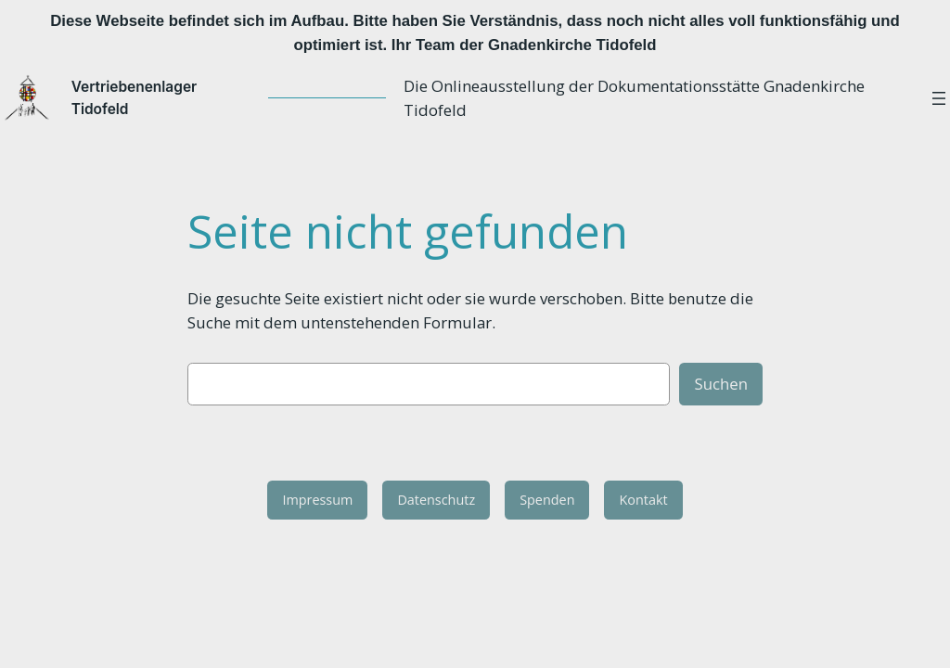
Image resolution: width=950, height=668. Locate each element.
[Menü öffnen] (939, 99)
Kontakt (643, 501)
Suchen (721, 385)
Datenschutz (436, 501)
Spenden (547, 501)
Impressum (317, 501)
